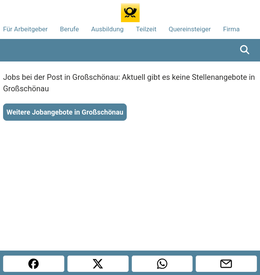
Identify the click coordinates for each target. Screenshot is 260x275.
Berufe (69, 29)
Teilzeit (146, 29)
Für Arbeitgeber (25, 29)
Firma (231, 29)
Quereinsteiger (190, 29)
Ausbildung (107, 29)
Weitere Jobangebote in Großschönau (65, 112)
